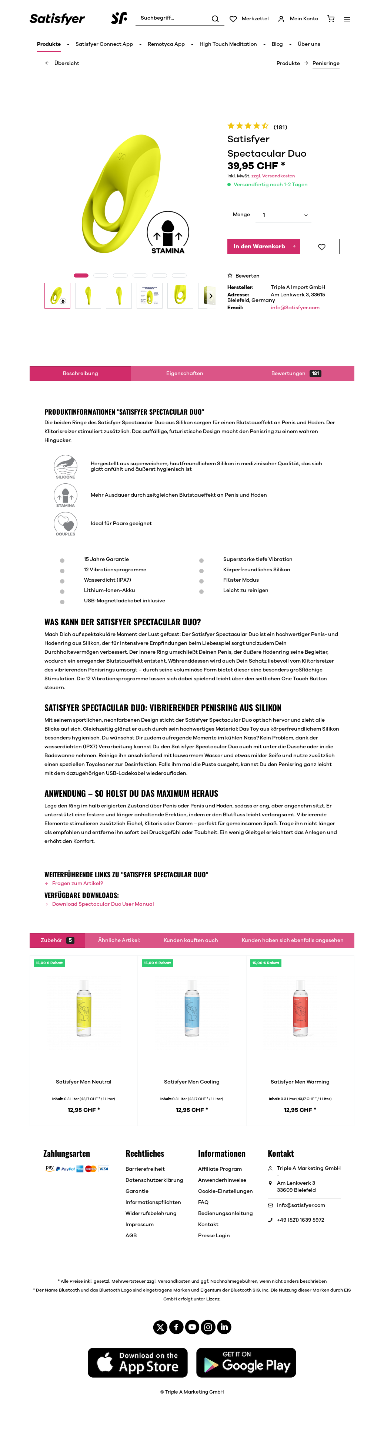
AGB (131, 1235)
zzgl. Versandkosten (273, 176)
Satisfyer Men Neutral (83, 1082)
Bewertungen (296, 373)
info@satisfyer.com (301, 1205)
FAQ (203, 1202)
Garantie (137, 1191)
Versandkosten (174, 1281)
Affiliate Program (220, 1169)
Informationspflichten (153, 1202)
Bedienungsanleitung (225, 1213)
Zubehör (57, 940)
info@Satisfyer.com (295, 307)
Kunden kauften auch (191, 940)
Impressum (140, 1224)
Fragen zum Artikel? (73, 883)
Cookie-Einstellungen (225, 1191)
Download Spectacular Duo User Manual (99, 904)
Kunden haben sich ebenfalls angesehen (293, 940)
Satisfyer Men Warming (300, 1082)
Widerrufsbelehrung (151, 1213)
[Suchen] (215, 18)
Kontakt (208, 1224)
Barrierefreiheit (145, 1169)
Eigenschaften (184, 373)
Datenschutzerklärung (154, 1180)
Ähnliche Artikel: (119, 940)
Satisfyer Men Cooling (192, 1082)
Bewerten (243, 276)
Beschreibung (80, 373)
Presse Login (214, 1235)
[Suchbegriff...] (180, 18)
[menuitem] (180, 18)
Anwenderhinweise (222, 1180)
